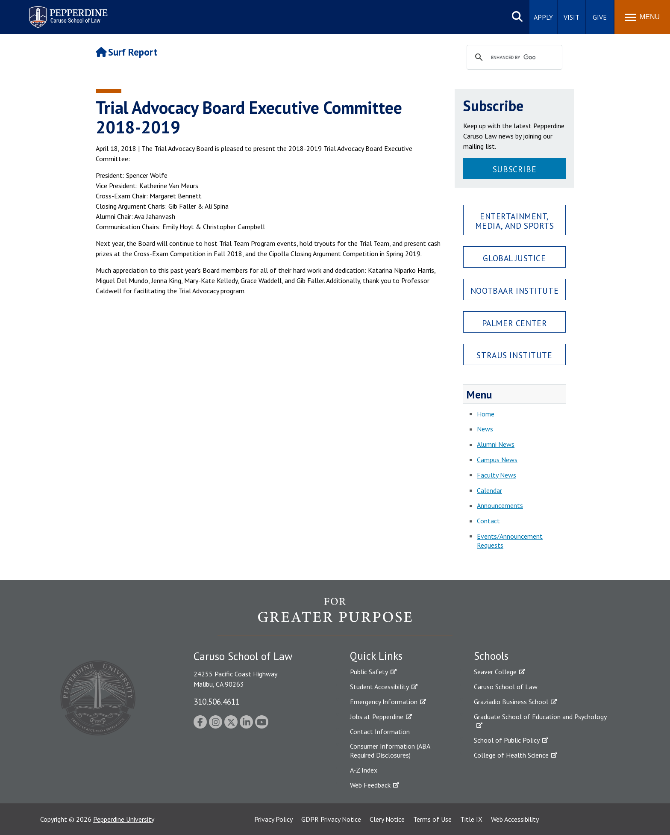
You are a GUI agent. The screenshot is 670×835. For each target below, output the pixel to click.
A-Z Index (363, 770)
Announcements (500, 505)
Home (485, 414)
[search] (513, 58)
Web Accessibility (515, 819)
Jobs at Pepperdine (376, 716)
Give (600, 17)
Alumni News (495, 444)
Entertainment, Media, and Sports (514, 220)
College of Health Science (511, 755)
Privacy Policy (273, 819)
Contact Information (380, 731)
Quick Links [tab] (376, 656)
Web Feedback (370, 785)
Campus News (497, 459)
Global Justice (514, 258)
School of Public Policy (507, 740)
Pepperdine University (123, 819)
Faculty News (496, 475)
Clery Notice (387, 819)
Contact (488, 520)
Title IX (471, 819)
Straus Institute (514, 355)
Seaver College (495, 671)
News (485, 429)
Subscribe (514, 169)
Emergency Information (383, 701)
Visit (571, 17)
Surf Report (126, 52)
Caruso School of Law (506, 686)
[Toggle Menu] (642, 17)
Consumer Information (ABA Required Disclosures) (390, 750)
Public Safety (369, 671)
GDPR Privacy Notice (331, 819)
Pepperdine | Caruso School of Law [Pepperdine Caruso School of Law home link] (67, 12)
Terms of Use (432, 819)
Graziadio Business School (511, 701)
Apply (543, 17)
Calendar (489, 490)
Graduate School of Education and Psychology (540, 716)
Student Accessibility (379, 686)
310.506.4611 (217, 701)
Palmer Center (514, 323)
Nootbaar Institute (514, 290)
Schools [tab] (491, 656)
